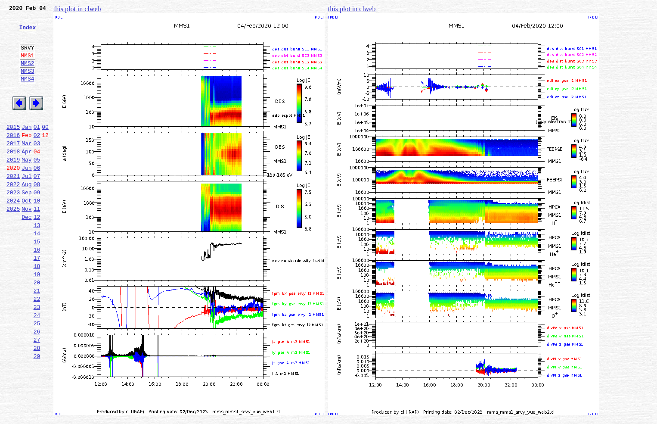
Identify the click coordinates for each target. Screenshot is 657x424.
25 (37, 375)
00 (45, 147)
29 (37, 413)
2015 (13, 147)
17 (37, 299)
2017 (13, 166)
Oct (26, 233)
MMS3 (27, 83)
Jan (26, 147)
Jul (26, 204)
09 (37, 223)
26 (37, 384)
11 (37, 242)
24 (37, 365)
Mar (26, 166)
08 (37, 214)
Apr (26, 176)
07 (37, 204)
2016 (13, 157)
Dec (26, 252)
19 (37, 318)
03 (37, 166)
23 (37, 356)
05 (37, 185)
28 (37, 403)
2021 (13, 204)
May (26, 185)
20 (37, 327)
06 (37, 195)
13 (37, 261)
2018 (13, 176)
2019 (13, 185)
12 (37, 252)
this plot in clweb (77, 8)
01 (37, 147)
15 (37, 280)
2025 (13, 242)
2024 (13, 233)
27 (37, 394)
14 (37, 270)
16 (37, 289)
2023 (13, 223)
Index (27, 32)
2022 (13, 214)
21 (37, 337)
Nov (26, 242)
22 (37, 346)
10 (37, 233)
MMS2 (27, 74)
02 (37, 157)
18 (37, 308)
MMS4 (27, 93)
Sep (26, 223)
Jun (26, 195)
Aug (26, 214)
